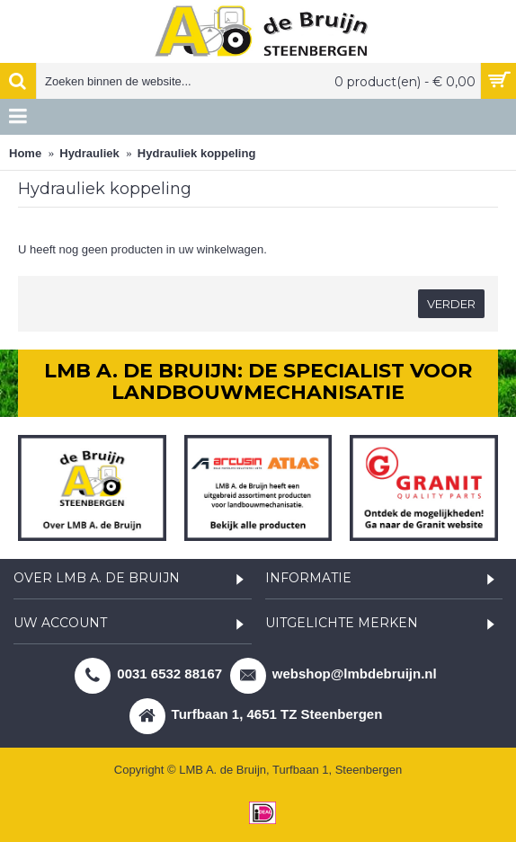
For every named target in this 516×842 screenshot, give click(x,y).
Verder (451, 304)
